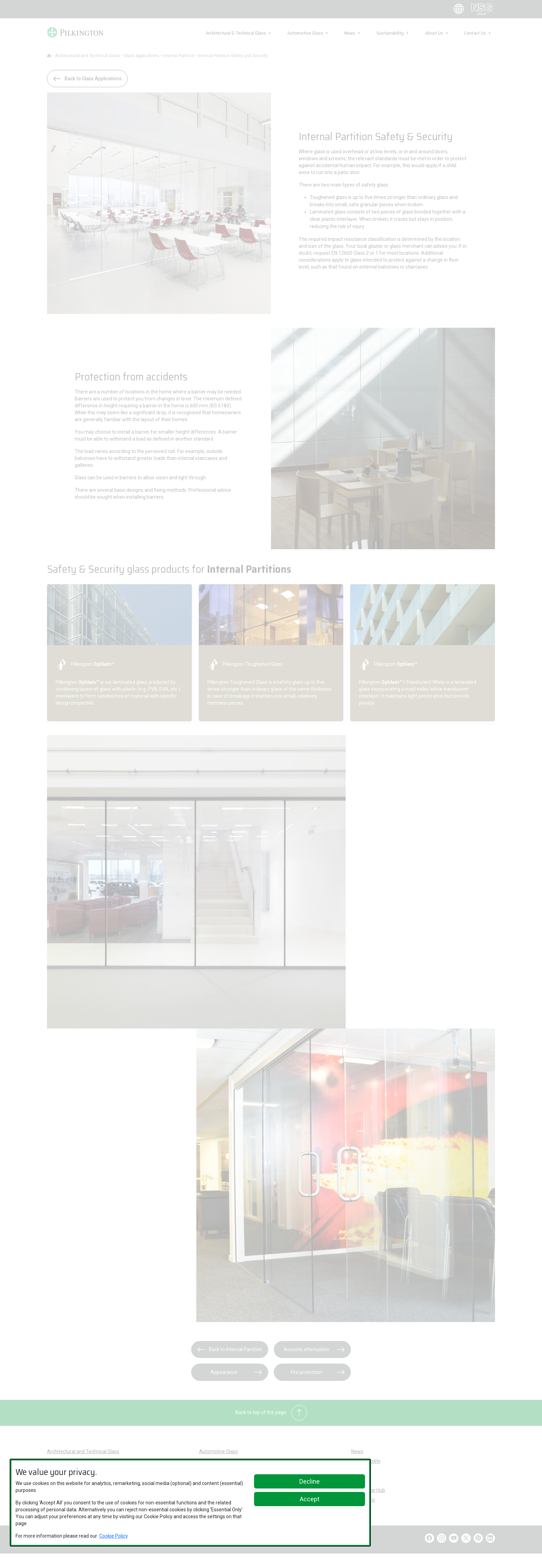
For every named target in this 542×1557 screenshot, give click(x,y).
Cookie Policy (113, 1536)
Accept (309, 1499)
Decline (309, 1481)
